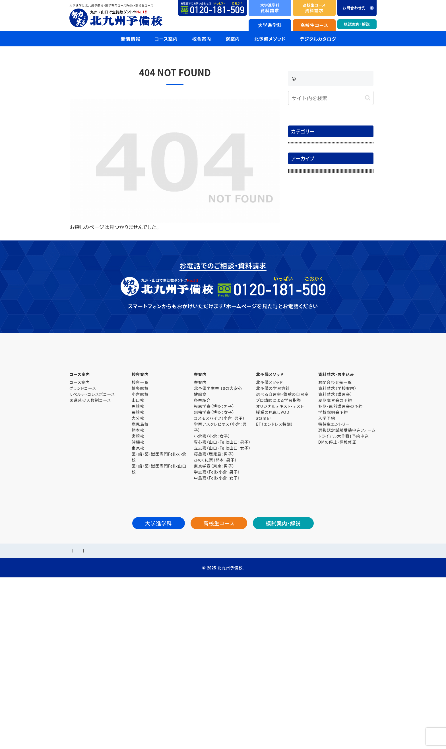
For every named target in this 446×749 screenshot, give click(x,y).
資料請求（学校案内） (337, 548)
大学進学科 (270, 25)
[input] (330, 98)
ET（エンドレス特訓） (274, 584)
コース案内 (79, 542)
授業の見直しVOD (272, 572)
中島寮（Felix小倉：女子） (217, 638)
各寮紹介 (202, 560)
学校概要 (77, 716)
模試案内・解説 (357, 24)
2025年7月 (302, 329)
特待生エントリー (334, 584)
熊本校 (138, 590)
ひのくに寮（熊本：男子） (215, 620)
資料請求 (270, 7)
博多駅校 (140, 548)
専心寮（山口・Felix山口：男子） (222, 602)
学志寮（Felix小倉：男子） (217, 632)
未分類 (298, 195)
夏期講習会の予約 (335, 560)
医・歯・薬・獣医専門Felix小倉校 (159, 617)
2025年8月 (302, 317)
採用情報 (99, 716)
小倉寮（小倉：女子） (212, 596)
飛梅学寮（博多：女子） (214, 572)
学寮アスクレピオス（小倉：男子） (220, 587)
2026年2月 (302, 257)
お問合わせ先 (124, 716)
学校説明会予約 (333, 572)
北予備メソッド (269, 542)
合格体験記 (302, 159)
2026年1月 (302, 269)
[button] (368, 97)
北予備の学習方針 (273, 548)
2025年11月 (303, 280)
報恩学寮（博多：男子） (214, 566)
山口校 (138, 560)
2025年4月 (302, 365)
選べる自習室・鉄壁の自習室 (282, 554)
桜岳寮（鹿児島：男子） (214, 614)
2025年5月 (302, 353)
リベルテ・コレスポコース (92, 554)
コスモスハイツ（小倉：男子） (219, 578)
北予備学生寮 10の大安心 (218, 548)
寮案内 (200, 542)
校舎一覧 (140, 542)
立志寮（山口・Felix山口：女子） (222, 608)
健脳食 (200, 554)
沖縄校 (138, 602)
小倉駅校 (140, 554)
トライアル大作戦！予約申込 (343, 596)
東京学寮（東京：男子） (214, 626)
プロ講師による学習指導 (278, 560)
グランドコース (82, 548)
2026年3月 (302, 245)
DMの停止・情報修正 (337, 602)
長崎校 (138, 572)
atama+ (263, 578)
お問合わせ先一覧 (335, 542)
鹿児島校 (140, 584)
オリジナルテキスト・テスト (280, 566)
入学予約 (326, 578)
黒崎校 (138, 566)
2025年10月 (303, 293)
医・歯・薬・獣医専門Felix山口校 (159, 629)
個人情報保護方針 (158, 716)
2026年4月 (302, 233)
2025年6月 (302, 341)
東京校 (138, 608)
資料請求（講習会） (335, 554)
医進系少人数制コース (90, 560)
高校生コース (314, 25)
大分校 (138, 578)
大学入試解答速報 (309, 171)
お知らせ (299, 147)
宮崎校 (138, 596)
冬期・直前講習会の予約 (340, 566)
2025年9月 (302, 305)
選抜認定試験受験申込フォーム (347, 590)
